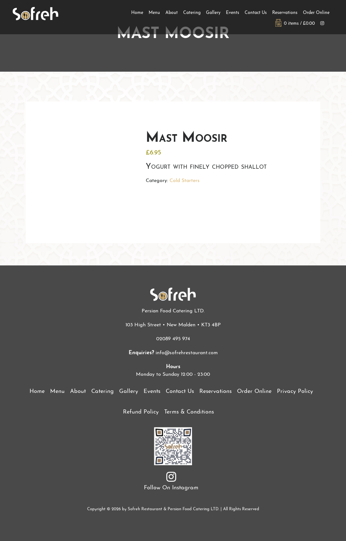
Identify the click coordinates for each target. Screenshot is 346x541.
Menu (154, 12)
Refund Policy (141, 412)
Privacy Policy (295, 391)
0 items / (295, 23)
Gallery (213, 12)
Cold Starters (185, 180)
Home (137, 12)
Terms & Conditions (189, 412)
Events (232, 12)
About (171, 12)
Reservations (285, 12)
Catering (192, 12)
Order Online (316, 12)
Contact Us (256, 12)
